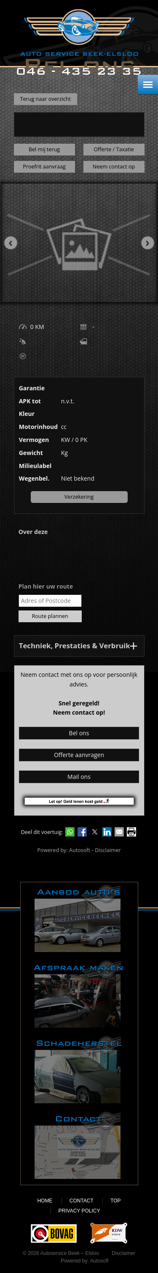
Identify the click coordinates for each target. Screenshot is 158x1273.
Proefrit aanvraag (44, 166)
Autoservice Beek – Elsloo (79, 32)
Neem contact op (114, 166)
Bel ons (79, 733)
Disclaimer (108, 850)
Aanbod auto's (79, 918)
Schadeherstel (79, 1069)
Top (115, 1201)
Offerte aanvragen (79, 755)
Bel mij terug (44, 149)
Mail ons (79, 777)
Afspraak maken (79, 994)
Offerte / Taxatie (114, 149)
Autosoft (79, 850)
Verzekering (79, 496)
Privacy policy (79, 1211)
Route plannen (50, 616)
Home (44, 1201)
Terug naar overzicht (45, 99)
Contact (79, 1145)
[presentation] (14, 242)
